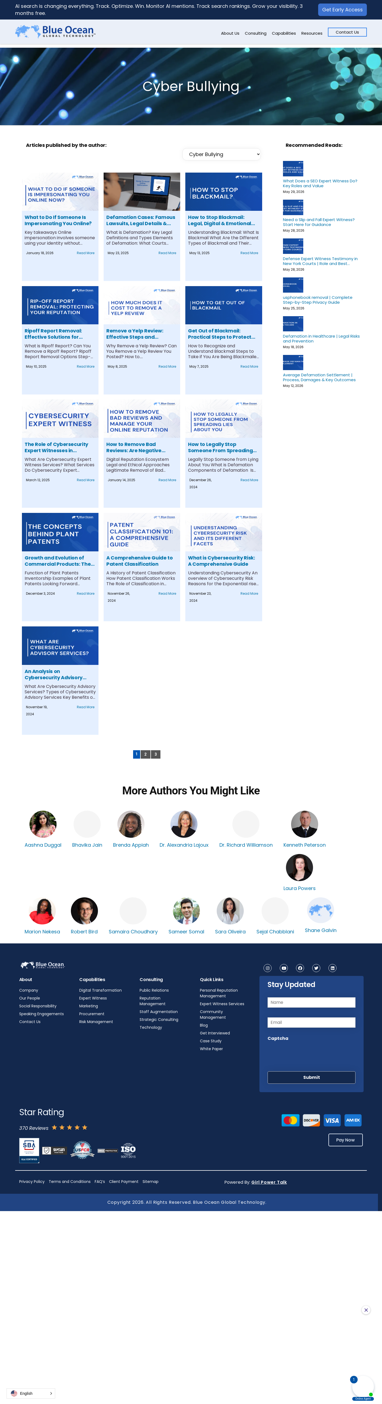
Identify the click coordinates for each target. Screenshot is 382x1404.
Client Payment (124, 1181)
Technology (151, 1027)
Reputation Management (153, 1001)
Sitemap (151, 1181)
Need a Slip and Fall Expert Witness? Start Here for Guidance (319, 222)
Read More (85, 253)
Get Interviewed (215, 1033)
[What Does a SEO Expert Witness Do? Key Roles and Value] (293, 168)
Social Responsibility (38, 1006)
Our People (29, 998)
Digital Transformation (100, 990)
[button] (31, 1393)
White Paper (211, 1049)
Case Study (211, 1041)
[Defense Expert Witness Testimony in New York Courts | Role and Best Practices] (293, 246)
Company (28, 990)
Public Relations (154, 990)
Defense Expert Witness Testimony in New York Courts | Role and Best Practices (320, 261)
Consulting (255, 33)
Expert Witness (93, 998)
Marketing (88, 1006)
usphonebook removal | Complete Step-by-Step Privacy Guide (318, 300)
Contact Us (347, 32)
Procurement (91, 1014)
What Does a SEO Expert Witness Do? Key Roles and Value (320, 183)
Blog (204, 1025)
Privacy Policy (32, 1181)
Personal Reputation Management (219, 993)
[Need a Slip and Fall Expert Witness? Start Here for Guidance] (293, 207)
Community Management (213, 1014)
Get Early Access (342, 9)
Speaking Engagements (41, 1014)
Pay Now (345, 1140)
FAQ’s (100, 1181)
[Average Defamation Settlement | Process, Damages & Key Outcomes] (293, 362)
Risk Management (96, 1021)
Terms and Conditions (70, 1181)
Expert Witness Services (222, 1004)
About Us (230, 33)
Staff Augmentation (159, 1011)
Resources (311, 33)
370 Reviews (33, 1128)
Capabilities (284, 33)
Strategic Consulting (159, 1019)
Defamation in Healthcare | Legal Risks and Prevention (321, 338)
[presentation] (309, 1054)
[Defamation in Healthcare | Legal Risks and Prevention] (293, 323)
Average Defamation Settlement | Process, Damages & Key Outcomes (319, 377)
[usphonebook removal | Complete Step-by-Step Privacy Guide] (293, 285)
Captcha (278, 1038)
